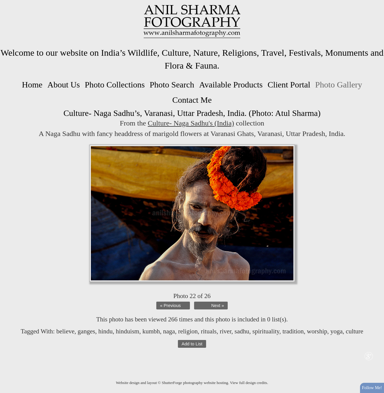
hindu (105, 331)
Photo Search (172, 84)
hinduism (127, 331)
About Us (63, 84)
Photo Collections (115, 84)
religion (188, 331)
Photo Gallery (338, 84)
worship (317, 331)
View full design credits (248, 382)
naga (169, 331)
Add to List (192, 343)
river (226, 331)
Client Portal (289, 84)
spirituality (265, 331)
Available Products (231, 84)
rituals (209, 331)
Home (32, 84)
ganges (86, 331)
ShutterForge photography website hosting (195, 382)
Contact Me (192, 100)
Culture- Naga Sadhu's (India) (191, 123)
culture (354, 331)
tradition (293, 331)
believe (65, 331)
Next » (217, 305)
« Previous (170, 305)
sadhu (242, 331)
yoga (336, 331)
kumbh (151, 331)
